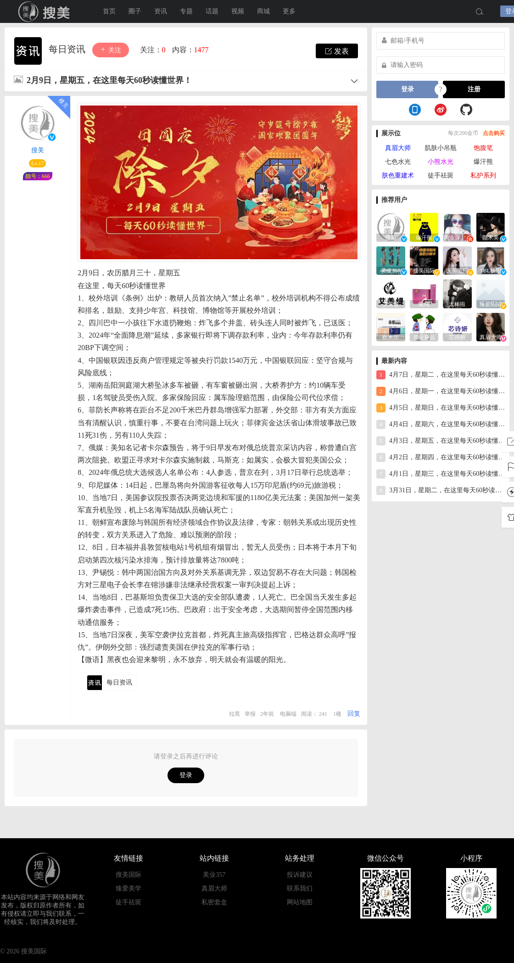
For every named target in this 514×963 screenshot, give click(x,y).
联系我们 (300, 888)
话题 (212, 11)
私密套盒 (214, 902)
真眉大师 (398, 148)
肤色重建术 (398, 175)
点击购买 (494, 133)
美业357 (214, 874)
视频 (237, 11)
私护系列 (483, 175)
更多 (289, 11)
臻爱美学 (128, 888)
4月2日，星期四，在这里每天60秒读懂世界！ (440, 457)
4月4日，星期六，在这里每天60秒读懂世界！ (440, 424)
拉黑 (234, 714)
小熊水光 (440, 161)
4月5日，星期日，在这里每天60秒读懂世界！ (440, 407)
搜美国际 (128, 874)
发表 (337, 51)
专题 (186, 11)
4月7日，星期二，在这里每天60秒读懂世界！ (440, 374)
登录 (185, 775)
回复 (353, 713)
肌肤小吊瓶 (441, 148)
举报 (250, 714)
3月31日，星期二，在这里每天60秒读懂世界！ (440, 490)
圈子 (134, 11)
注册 (474, 89)
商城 (263, 11)
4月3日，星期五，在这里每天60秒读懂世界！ (440, 440)
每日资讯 (68, 49)
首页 (109, 11)
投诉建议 (300, 874)
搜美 (46, 11)
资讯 (160, 11)
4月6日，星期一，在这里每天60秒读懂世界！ (440, 391)
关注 (111, 50)
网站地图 (300, 902)
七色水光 (398, 161)
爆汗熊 (483, 161)
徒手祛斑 (440, 175)
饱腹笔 (483, 148)
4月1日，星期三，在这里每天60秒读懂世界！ (440, 474)
